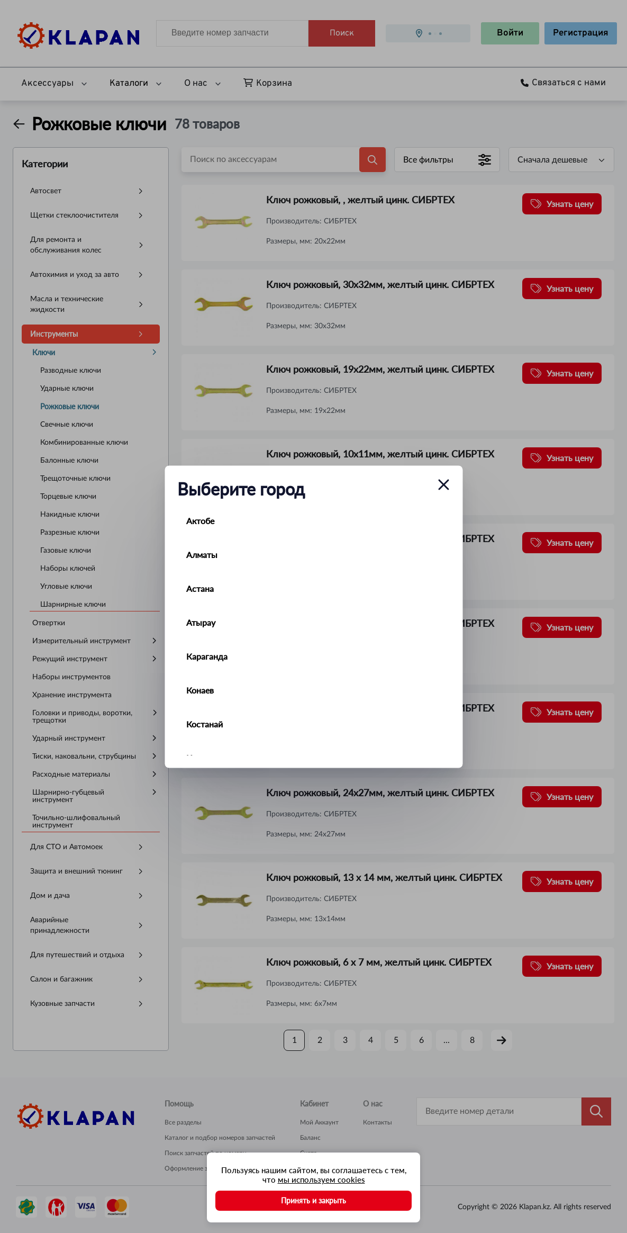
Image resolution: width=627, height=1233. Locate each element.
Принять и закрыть (313, 1200)
